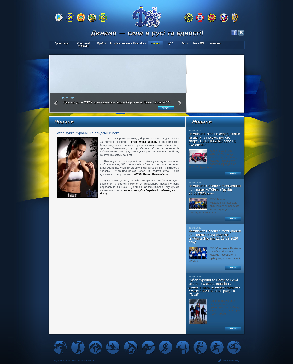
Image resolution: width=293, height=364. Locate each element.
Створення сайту (230, 360)
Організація (61, 43)
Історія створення (121, 43)
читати (165, 108)
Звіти (184, 43)
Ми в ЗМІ (198, 43)
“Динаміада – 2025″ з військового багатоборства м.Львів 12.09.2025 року (116, 104)
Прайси (101, 43)
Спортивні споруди (83, 44)
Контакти (215, 43)
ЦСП (169, 43)
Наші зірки (139, 43)
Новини (155, 43)
